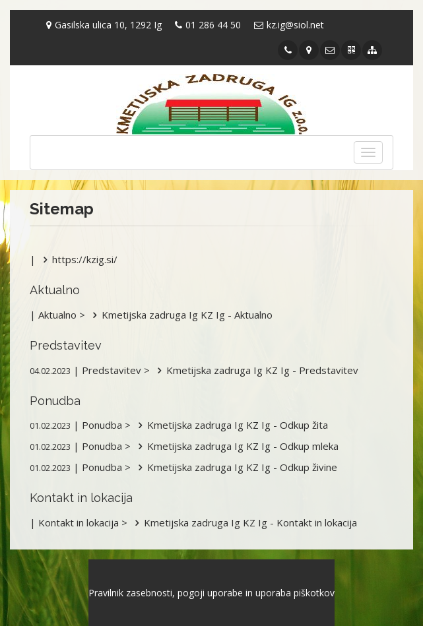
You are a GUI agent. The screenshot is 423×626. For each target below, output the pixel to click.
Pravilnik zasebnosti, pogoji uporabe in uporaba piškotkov (211, 592)
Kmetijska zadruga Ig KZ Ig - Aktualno (180, 314)
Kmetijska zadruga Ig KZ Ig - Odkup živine (235, 467)
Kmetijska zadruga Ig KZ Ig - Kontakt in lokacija (243, 522)
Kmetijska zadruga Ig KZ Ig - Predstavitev (255, 370)
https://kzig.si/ (77, 259)
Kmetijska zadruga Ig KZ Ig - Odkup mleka (236, 446)
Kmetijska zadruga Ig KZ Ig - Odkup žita (230, 424)
